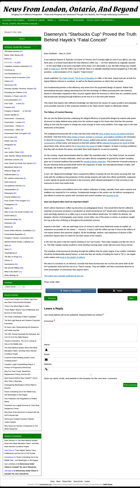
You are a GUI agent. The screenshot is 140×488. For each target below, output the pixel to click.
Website (48, 364)
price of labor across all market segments (116, 134)
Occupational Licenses (13, 186)
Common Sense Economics (15, 77)
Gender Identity (10, 115)
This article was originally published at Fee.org (63, 276)
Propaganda (9, 204)
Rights (6, 208)
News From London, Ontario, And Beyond (70, 9)
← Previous (51, 298)
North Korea (9, 182)
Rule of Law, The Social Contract (16, 212)
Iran (5, 148)
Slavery (7, 227)
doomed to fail (112, 195)
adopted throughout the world (114, 143)
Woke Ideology (10, 275)
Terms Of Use (78, 481)
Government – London (12, 122)
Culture (7, 81)
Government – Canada (13, 118)
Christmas (8, 70)
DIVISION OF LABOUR (36, 20)
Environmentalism (11, 100)
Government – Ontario (12, 126)
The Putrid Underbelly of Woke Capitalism (20, 317)
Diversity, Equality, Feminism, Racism (18, 89)
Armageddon (59, 140)
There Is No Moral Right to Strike (16, 306)
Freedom (7, 107)
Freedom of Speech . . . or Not (15, 111)
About (58, 481)
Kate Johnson (9, 440)
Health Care (9, 141)
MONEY (51, 20)
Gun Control (9, 137)
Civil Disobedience (11, 74)
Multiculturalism (10, 175)
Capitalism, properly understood (16, 66)
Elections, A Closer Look (13, 96)
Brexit (6, 59)
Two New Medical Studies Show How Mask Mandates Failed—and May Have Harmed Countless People (20, 351)
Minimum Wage (10, 171)
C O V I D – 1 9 (10, 63)
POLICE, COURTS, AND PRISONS (100, 20)
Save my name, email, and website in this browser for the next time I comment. (80, 378)
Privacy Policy (67, 481)
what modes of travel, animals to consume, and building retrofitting (95, 137)
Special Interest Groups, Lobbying (17, 242)
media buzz (55, 69)
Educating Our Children (13, 92)
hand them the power (86, 146)
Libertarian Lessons (11, 160)
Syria (6, 245)
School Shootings (11, 219)
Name (47, 344)
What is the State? (11, 272)
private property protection (95, 161)
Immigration (8, 145)
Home (52, 481)
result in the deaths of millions (72, 257)
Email (46, 354)
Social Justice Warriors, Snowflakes (18, 231)
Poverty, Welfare (10, 197)
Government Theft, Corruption (15, 133)
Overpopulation (10, 190)
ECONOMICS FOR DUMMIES (13, 20)
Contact (87, 481)
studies (86, 140)
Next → (132, 298)
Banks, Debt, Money (12, 55)
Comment (49, 321)
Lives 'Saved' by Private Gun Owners (18, 163)
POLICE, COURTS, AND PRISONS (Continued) (19, 24)
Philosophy (8, 193)
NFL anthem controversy (13, 178)
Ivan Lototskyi (9, 464)
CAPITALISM (63, 20)
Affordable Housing (11, 51)
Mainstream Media (11, 167)
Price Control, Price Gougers (15, 201)
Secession (8, 223)
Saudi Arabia (9, 216)
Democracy (8, 85)
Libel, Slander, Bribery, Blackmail (16, 156)
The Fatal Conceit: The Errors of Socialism (77, 78)
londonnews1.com (45, 484)
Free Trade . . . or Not (12, 104)
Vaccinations (9, 264)
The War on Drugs (11, 257)
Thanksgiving (9, 253)
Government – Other (12, 130)
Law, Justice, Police (11, 152)
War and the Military (12, 268)
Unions (7, 260)
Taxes (6, 249)
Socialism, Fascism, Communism (17, 238)
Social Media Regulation (13, 234)
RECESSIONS (78, 20)
